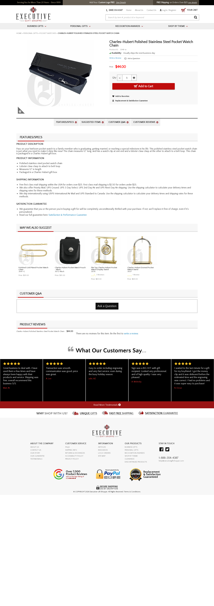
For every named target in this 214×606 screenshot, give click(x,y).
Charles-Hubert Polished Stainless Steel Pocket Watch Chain (40, 331)
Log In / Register (168, 10)
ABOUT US (34, 447)
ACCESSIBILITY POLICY (74, 456)
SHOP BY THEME (131, 456)
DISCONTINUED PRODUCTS (136, 462)
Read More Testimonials (107, 405)
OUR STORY (35, 453)
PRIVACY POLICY (72, 459)
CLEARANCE (129, 459)
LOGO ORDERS (104, 453)
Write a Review (115, 58)
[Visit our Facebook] (161, 450)
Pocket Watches (48, 33)
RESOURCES (103, 450)
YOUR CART (189, 10)
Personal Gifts (30, 33)
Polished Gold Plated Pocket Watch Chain (33, 269)
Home (129, 10)
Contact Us (151, 10)
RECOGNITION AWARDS (134, 453)
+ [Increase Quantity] (134, 77)
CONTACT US (35, 450)
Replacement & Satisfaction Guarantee (130, 101)
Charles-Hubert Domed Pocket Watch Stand (140, 269)
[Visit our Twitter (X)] (167, 450)
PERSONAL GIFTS (131, 450)
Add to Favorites (120, 96)
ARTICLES (102, 447)
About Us (139, 10)
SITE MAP (101, 456)
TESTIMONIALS (36, 459)
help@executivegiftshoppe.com (171, 461)
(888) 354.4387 (114, 10)
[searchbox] (152, 17)
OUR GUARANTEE (37, 456)
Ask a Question (134, 58)
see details (192, 2)
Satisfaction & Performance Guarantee (68, 215)
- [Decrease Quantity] (120, 77)
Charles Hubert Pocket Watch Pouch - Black (70, 269)
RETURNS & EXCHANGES (75, 453)
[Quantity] (126, 78)
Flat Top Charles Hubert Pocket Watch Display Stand (104, 269)
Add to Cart (143, 86)
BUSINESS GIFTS (131, 447)
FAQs (67, 447)
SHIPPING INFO (71, 450)
